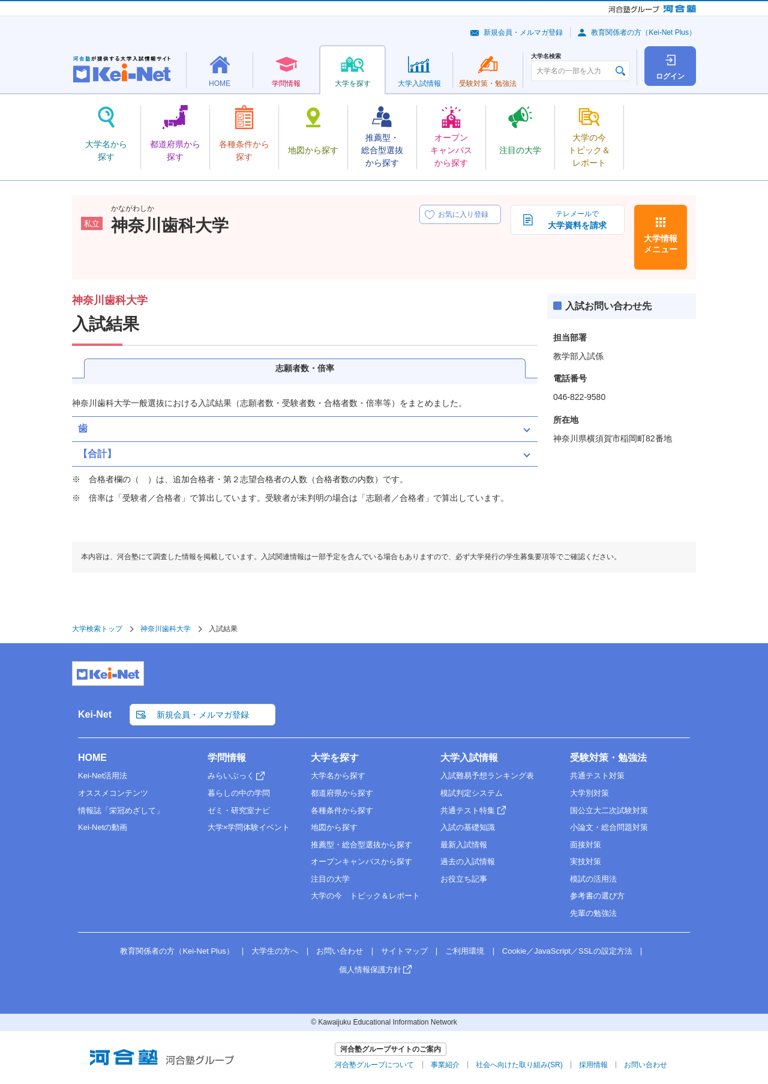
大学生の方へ (274, 950)
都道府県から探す (342, 793)
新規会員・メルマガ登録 (523, 32)
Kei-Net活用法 (102, 775)
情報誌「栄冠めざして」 (121, 810)
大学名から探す (338, 775)
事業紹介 (445, 1065)
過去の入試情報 (467, 861)
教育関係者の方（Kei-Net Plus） (643, 32)
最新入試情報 (463, 844)
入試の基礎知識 (467, 827)
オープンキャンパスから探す (361, 861)
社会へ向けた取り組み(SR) (519, 1065)
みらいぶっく (231, 775)
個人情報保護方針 (370, 969)
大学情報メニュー (660, 244)
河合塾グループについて (374, 1065)
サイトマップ (404, 950)
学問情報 (227, 757)
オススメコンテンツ (113, 793)
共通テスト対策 (597, 775)
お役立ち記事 (463, 878)
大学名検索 (546, 56)
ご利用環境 (464, 950)
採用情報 (593, 1065)
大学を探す (335, 757)
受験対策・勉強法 (608, 757)
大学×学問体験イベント (249, 827)
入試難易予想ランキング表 (487, 775)
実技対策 (585, 861)
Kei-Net (95, 714)
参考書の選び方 (597, 895)
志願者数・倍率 (304, 368)
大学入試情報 (469, 757)
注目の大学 (330, 878)
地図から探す (334, 827)
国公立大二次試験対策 (609, 810)
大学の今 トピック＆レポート (365, 895)
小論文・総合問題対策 (609, 827)
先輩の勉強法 (593, 913)
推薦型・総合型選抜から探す (361, 844)
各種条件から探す (342, 810)
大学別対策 (589, 793)
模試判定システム (471, 793)
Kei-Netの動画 (102, 827)
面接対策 (585, 844)
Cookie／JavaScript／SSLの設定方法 (567, 950)
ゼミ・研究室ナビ (239, 810)
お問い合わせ (339, 950)
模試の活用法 (593, 878)
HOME (92, 757)
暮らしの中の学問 (239, 793)
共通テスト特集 (467, 810)
